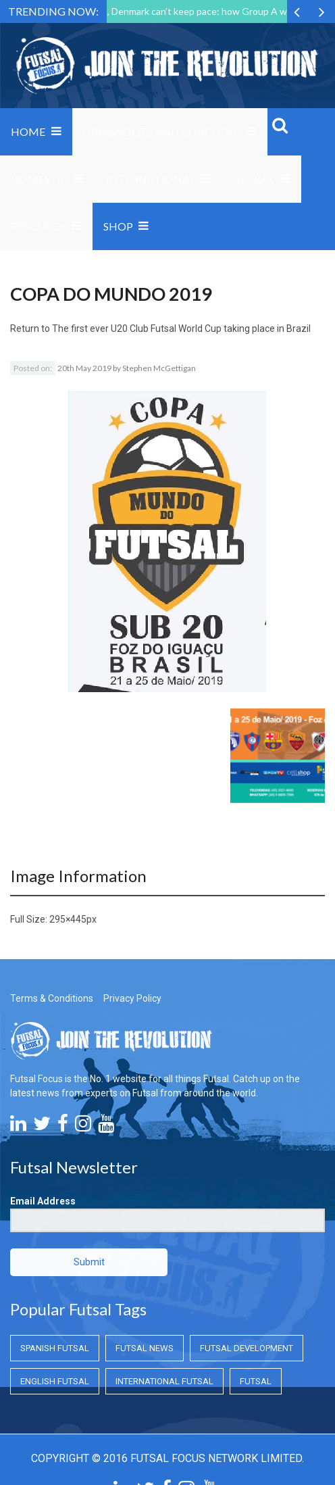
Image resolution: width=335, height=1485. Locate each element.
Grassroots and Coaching (162, 131)
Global (253, 178)
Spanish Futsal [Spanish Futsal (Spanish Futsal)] (54, 1348)
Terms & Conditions (51, 998)
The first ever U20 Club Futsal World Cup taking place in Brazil (181, 328)
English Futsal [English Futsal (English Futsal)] (54, 1381)
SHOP (118, 226)
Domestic (39, 178)
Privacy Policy (132, 998)
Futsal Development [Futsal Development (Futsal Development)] (246, 1348)
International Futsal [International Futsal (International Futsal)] (164, 1381)
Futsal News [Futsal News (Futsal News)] (144, 1348)
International (150, 178)
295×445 (67, 919)
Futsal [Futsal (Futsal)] (256, 1381)
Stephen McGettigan (159, 368)
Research (38, 226)
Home (28, 131)
